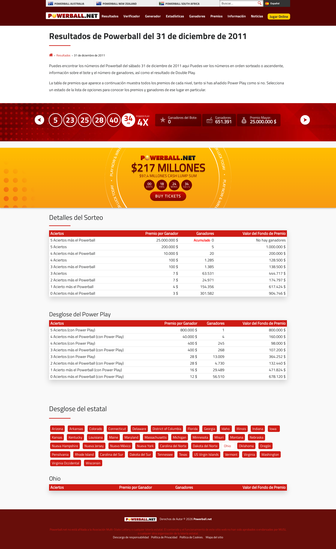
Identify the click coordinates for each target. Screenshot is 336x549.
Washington (270, 454)
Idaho (226, 428)
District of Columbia (167, 428)
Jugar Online (279, 16)
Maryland (131, 437)
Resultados (110, 16)
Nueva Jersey (94, 445)
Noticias (257, 16)
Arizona (57, 428)
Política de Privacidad (164, 537)
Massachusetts (155, 437)
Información (237, 16)
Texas (183, 454)
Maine (113, 437)
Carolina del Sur (111, 454)
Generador (153, 16)
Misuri (219, 437)
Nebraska (256, 437)
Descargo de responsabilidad (131, 537)
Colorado (95, 428)
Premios (216, 16)
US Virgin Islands (206, 454)
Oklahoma (246, 445)
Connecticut (117, 428)
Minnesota (200, 437)
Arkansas (76, 428)
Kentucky (75, 437)
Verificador (131, 16)
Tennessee (165, 454)
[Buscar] (241, 3)
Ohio (227, 445)
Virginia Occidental (65, 463)
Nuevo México (120, 445)
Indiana (257, 428)
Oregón (265, 445)
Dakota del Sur (140, 454)
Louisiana (96, 437)
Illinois (241, 428)
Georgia (209, 428)
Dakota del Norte (205, 445)
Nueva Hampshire (65, 445)
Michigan (179, 437)
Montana (236, 437)
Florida (193, 428)
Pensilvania (60, 454)
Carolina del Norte (173, 445)
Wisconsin (93, 463)
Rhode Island (84, 454)
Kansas (57, 437)
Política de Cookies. (191, 537)
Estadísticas (175, 16)
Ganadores (197, 16)
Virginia (249, 454)
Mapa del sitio (214, 537)
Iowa (273, 428)
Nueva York (145, 445)
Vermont (231, 454)
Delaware (139, 428)
